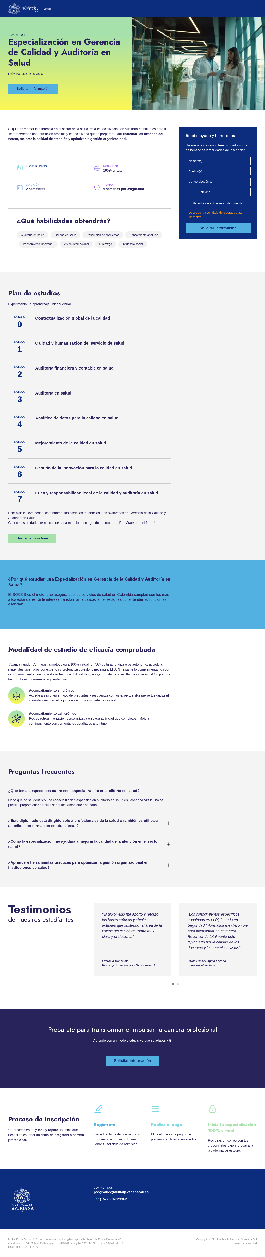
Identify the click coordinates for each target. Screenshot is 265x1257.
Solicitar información (218, 228)
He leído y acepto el (218, 203)
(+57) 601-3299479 (114, 1199)
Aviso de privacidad (231, 203)
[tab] (173, 984)
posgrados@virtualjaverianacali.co (121, 1192)
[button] (33, 89)
